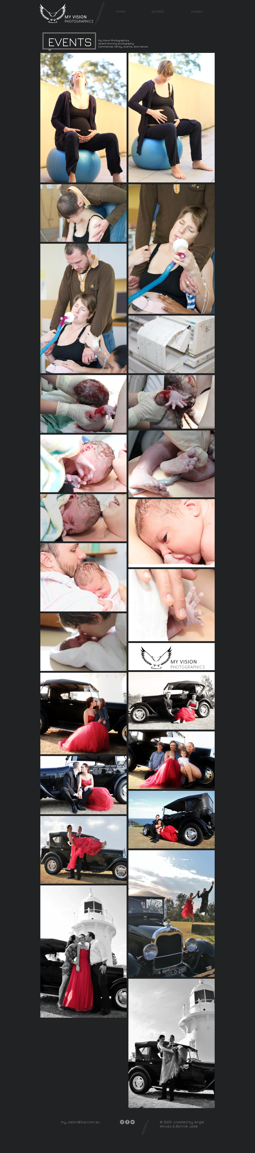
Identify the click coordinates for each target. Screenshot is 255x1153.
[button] (158, 11)
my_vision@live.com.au (80, 1122)
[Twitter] (132, 1122)
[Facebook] (127, 1122)
